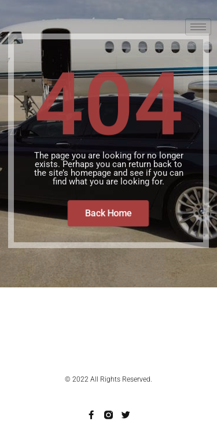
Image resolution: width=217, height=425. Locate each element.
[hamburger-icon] (198, 27)
